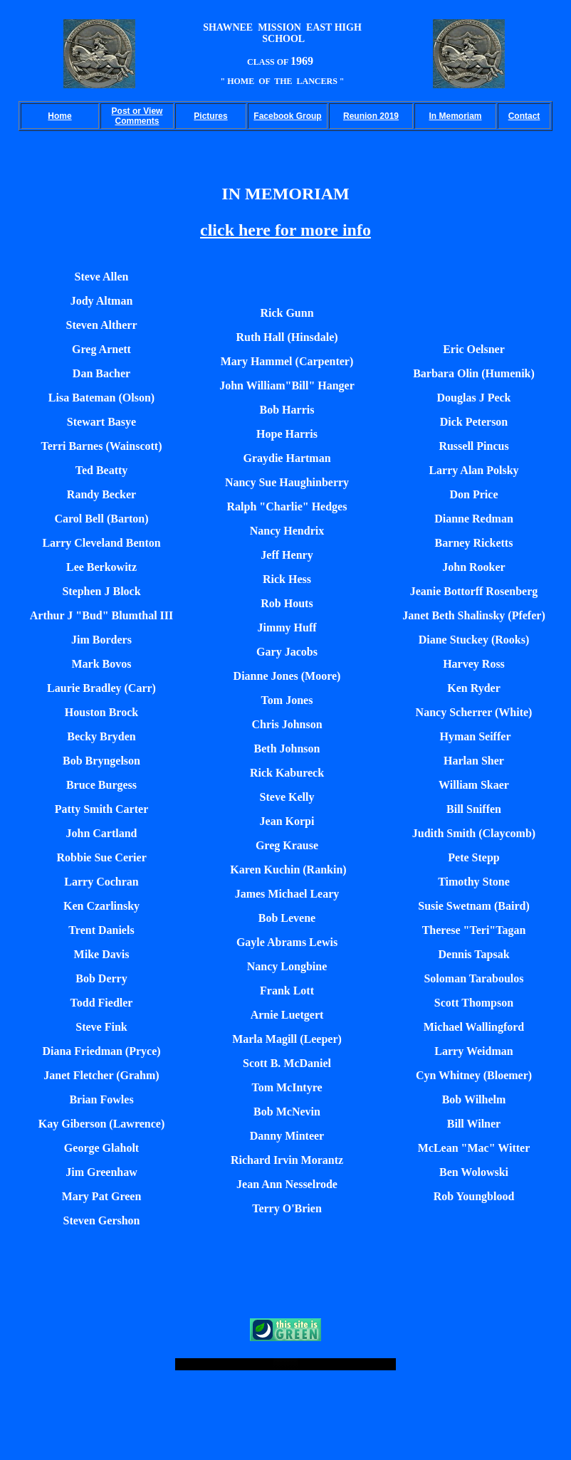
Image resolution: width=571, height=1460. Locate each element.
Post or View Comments (137, 116)
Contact (524, 116)
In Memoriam (455, 116)
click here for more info (285, 230)
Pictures (210, 116)
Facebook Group (287, 116)
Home (59, 116)
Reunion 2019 (371, 116)
